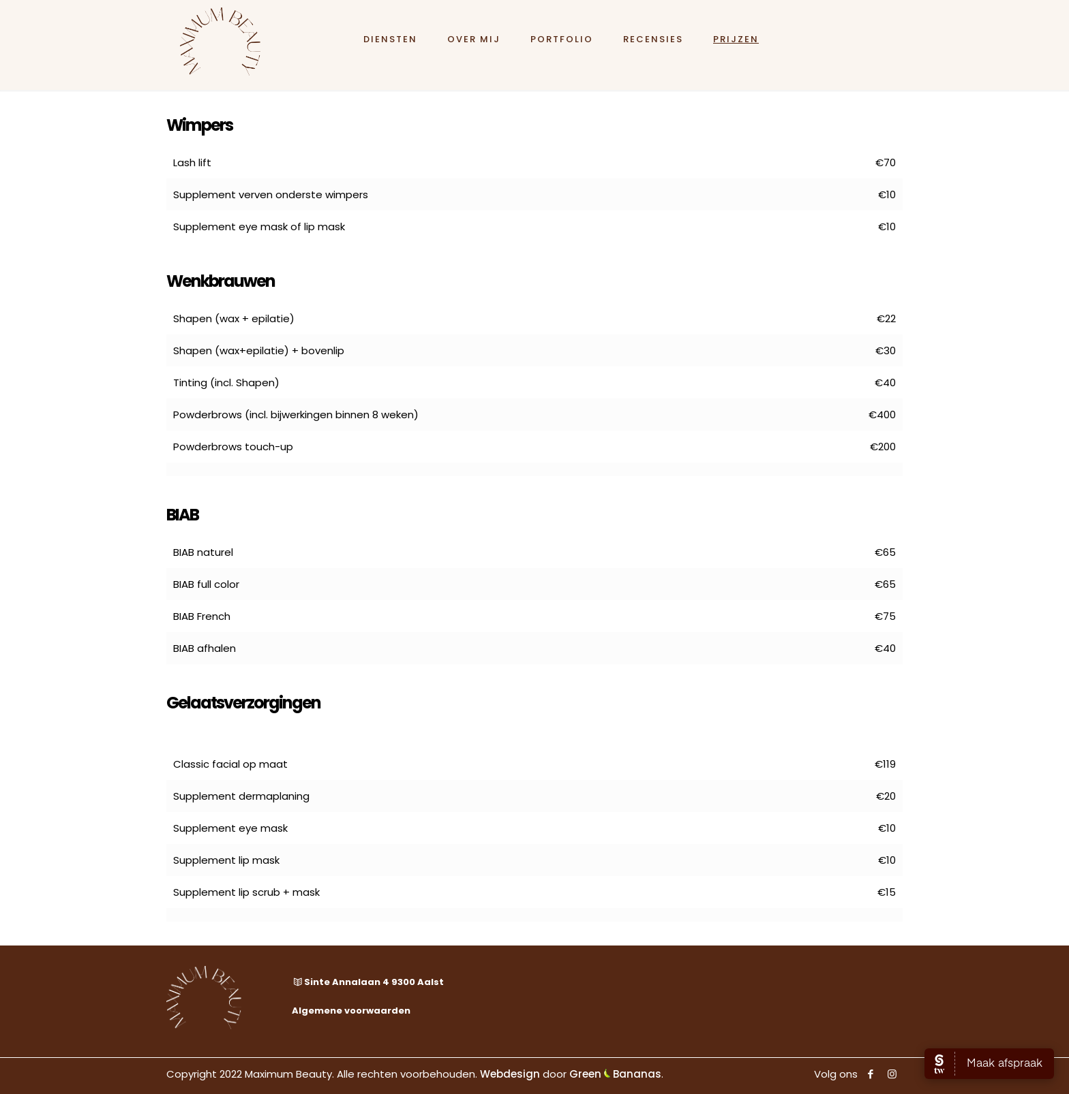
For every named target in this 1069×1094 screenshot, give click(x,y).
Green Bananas (615, 1074)
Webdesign (510, 1074)
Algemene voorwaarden (351, 1010)
